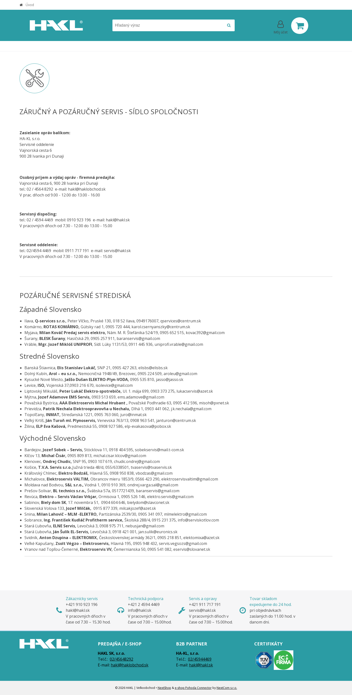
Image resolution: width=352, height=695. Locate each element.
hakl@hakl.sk (201, 665)
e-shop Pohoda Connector (193, 688)
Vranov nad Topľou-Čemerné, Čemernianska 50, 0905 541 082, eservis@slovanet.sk (178, 558)
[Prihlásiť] (281, 27)
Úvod (30, 4)
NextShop (164, 688)
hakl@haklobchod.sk (129, 665)
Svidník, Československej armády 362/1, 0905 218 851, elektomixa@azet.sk (122, 537)
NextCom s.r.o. (227, 688)
